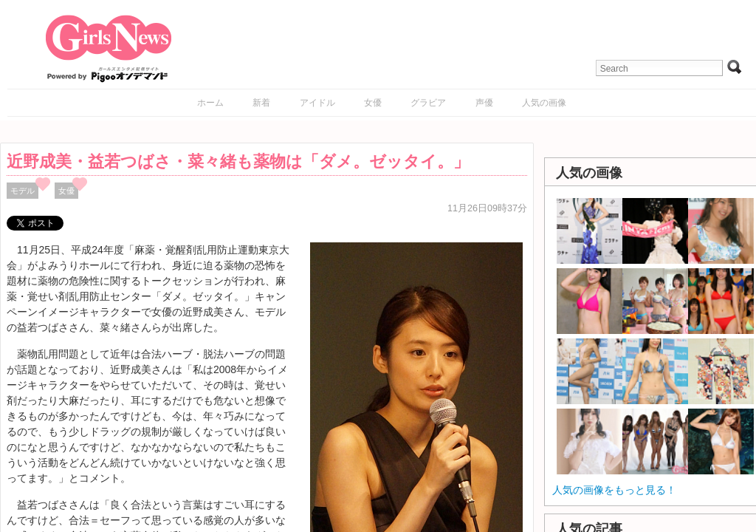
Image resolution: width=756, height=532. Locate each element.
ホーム (210, 103)
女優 (373, 103)
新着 (261, 103)
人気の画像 (544, 103)
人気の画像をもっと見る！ (614, 490)
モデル (22, 190)
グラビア (428, 103)
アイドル (317, 103)
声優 (484, 103)
